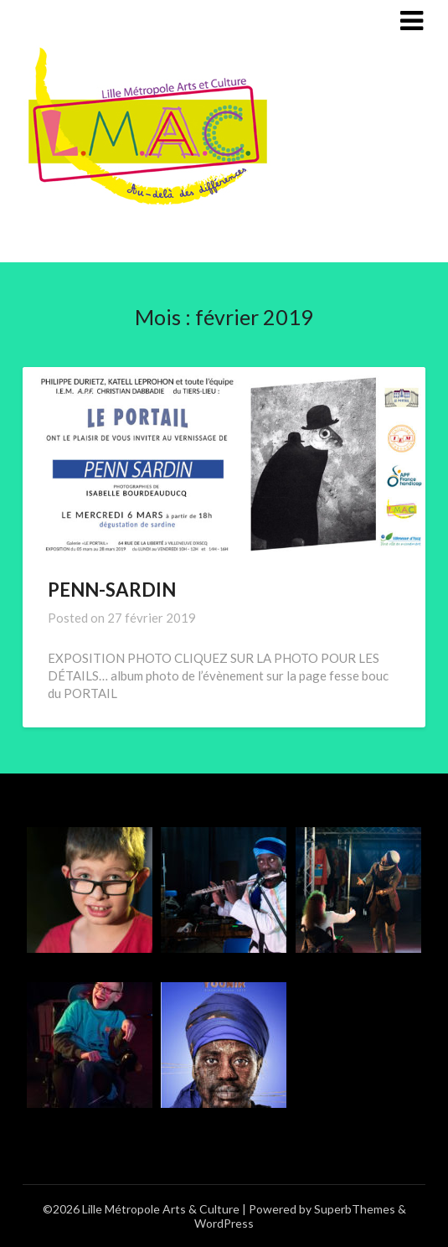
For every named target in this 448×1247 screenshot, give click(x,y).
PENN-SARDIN (112, 589)
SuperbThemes (354, 1209)
